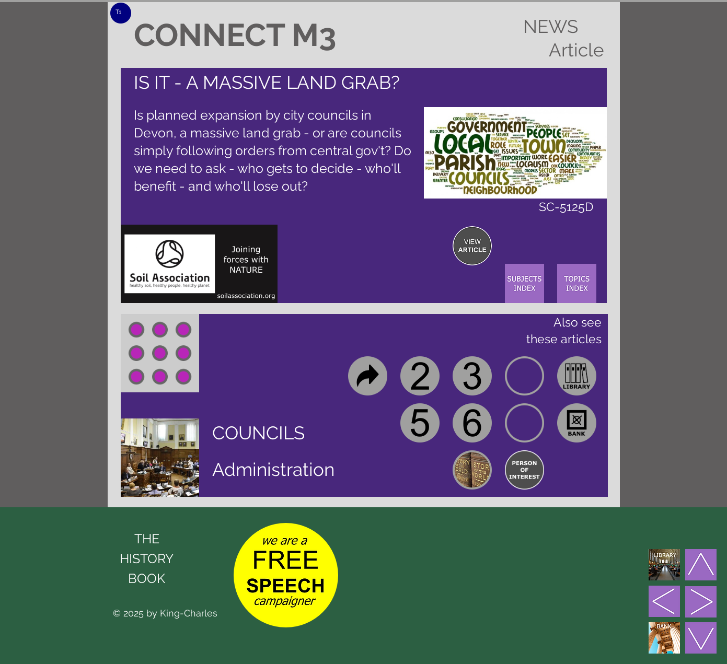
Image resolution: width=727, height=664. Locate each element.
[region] (472, 246)
